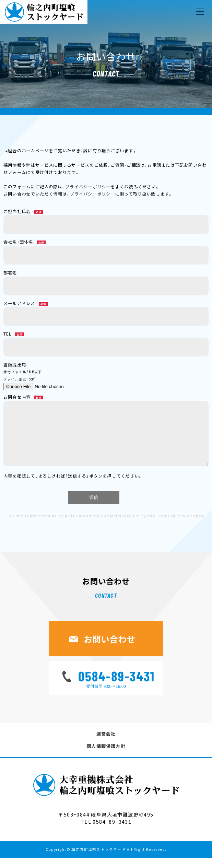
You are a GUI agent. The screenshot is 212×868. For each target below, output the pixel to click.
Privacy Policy (131, 526)
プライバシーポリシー (87, 187)
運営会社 (106, 744)
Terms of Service (174, 526)
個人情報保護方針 (106, 756)
